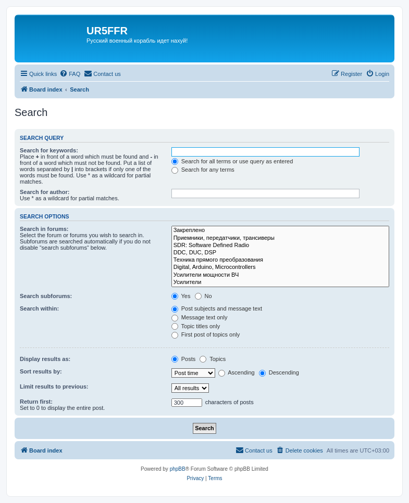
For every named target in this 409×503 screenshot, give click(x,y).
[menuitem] (69, 74)
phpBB (177, 469)
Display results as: (45, 359)
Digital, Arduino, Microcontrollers (280, 267)
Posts (183, 359)
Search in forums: (44, 229)
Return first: (36, 401)
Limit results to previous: (54, 386)
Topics (213, 359)
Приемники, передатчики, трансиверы (280, 238)
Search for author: (44, 192)
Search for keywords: (49, 150)
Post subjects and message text (216, 308)
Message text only (199, 317)
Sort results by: (41, 371)
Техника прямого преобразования (280, 260)
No (203, 296)
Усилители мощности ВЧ (280, 275)
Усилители (280, 282)
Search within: (39, 308)
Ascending (236, 372)
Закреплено (280, 230)
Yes (181, 296)
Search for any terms (202, 169)
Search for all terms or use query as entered (232, 161)
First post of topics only (205, 334)
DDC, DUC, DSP (280, 252)
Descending (279, 372)
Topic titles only (195, 326)
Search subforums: (46, 296)
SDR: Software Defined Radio (280, 245)
